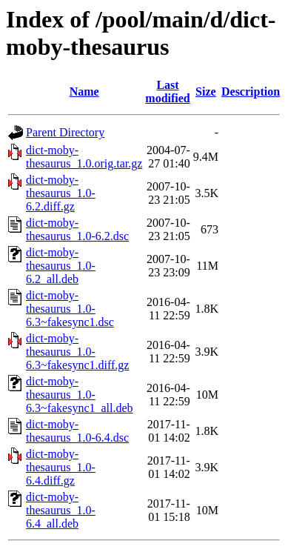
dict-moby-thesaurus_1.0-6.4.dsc (77, 431)
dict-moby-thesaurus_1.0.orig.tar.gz (84, 157)
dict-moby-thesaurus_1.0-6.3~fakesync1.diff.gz (77, 351)
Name (84, 91)
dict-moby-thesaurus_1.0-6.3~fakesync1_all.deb (79, 394)
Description (250, 91)
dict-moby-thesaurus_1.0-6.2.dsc (77, 229)
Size (205, 91)
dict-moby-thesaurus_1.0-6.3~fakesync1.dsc (70, 308)
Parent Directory (65, 132)
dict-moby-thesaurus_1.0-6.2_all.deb (61, 265)
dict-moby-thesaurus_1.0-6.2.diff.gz (61, 193)
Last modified (167, 91)
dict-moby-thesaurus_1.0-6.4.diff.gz (61, 467)
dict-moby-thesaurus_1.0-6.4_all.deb (61, 510)
